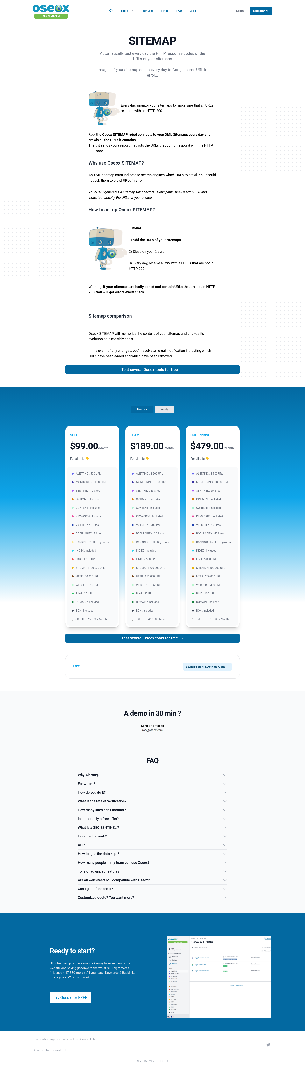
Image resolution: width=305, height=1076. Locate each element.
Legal (52, 1039)
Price (165, 11)
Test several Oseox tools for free (152, 369)
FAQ (179, 11)
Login (240, 11)
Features (147, 11)
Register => (261, 11)
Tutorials (40, 1039)
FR (66, 1050)
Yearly (164, 409)
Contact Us (88, 1039)
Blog (193, 11)
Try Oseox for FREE (70, 997)
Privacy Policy (68, 1039)
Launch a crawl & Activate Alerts (207, 666)
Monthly (142, 409)
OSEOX (163, 1061)
